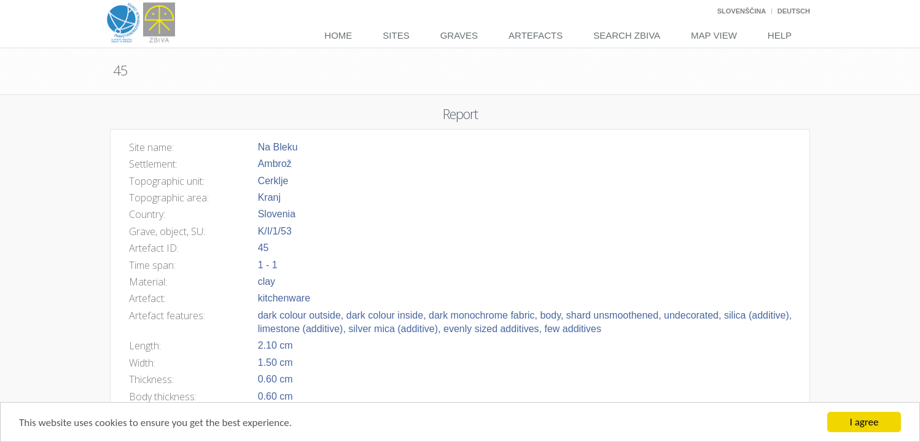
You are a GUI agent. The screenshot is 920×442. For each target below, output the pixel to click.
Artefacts (536, 35)
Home (338, 35)
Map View (714, 35)
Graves (459, 35)
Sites (396, 35)
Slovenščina (741, 11)
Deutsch (794, 11)
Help (780, 35)
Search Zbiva (626, 35)
